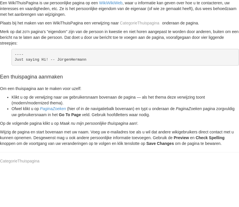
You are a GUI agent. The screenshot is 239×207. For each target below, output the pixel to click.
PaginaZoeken (53, 108)
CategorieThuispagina (139, 23)
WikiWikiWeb (110, 3)
